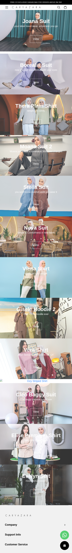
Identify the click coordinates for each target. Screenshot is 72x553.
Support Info (13, 534)
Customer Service (16, 544)
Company (11, 524)
